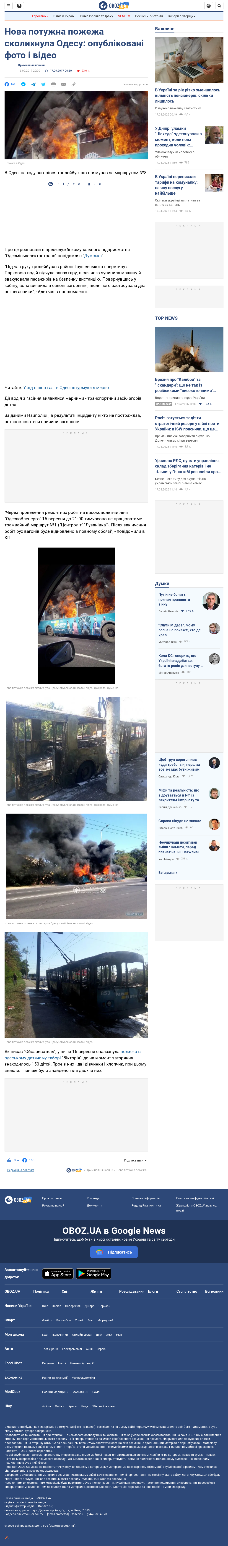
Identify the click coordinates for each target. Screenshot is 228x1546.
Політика (41, 1291)
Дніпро (89, 1306)
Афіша (46, 1406)
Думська (93, 255)
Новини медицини (55, 1392)
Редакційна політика (20, 1170)
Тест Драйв (50, 1349)
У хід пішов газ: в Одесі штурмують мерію (66, 387)
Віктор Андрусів (168, 672)
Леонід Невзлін (168, 611)
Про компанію (52, 1198)
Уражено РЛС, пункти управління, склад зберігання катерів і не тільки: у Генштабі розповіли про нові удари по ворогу (187, 466)
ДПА (99, 1334)
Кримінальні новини (31, 65)
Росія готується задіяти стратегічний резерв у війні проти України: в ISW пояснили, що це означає (187, 423)
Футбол (47, 1320)
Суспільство (186, 1291)
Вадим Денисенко (169, 807)
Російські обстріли (149, 16)
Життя (96, 1291)
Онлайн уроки (82, 1334)
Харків (56, 1306)
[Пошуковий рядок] (219, 5)
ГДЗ (45, 1334)
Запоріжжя (72, 1306)
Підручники (60, 1334)
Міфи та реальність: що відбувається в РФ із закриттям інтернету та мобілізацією (178, 795)
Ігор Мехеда (166, 859)
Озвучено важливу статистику (178, 108)
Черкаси (104, 1306)
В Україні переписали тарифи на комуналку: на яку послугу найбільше (176, 185)
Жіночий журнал (104, 1406)
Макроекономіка (83, 1377)
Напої (62, 1363)
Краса (72, 1406)
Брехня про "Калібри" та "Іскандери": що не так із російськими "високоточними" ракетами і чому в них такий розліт (189, 385)
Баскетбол (63, 1320)
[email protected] (58, 1514)
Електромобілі (72, 1349)
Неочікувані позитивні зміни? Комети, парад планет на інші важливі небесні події (178, 847)
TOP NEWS (166, 318)
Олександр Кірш (168, 776)
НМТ (119, 1334)
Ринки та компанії (54, 1377)
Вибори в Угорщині (182, 16)
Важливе (164, 28)
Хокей (79, 1320)
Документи (95, 1205)
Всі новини (214, 1291)
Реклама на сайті (54, 1205)
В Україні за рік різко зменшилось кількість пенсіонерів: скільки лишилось (187, 95)
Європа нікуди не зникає (179, 821)
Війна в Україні (64, 16)
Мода (84, 1406)
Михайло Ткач (167, 642)
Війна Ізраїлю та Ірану (96, 16)
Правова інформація (146, 1198)
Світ (65, 1291)
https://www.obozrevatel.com (155, 1426)
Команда (93, 1198)
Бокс (91, 1320)
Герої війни (40, 16)
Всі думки (166, 873)
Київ (45, 1306)
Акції (89, 1349)
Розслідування (132, 1291)
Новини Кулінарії (81, 1363)
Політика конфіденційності (195, 1198)
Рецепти (48, 1363)
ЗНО (109, 1334)
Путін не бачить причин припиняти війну (174, 599)
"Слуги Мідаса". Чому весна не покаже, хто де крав (179, 630)
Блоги (153, 1291)
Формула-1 (105, 1320)
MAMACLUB (80, 1392)
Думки (162, 583)
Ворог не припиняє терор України (180, 398)
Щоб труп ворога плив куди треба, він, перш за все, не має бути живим (179, 764)
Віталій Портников (170, 828)
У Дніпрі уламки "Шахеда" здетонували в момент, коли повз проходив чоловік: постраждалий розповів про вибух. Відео (178, 137)
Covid (95, 1392)
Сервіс (101, 1349)
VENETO (124, 16)
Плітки (59, 1406)
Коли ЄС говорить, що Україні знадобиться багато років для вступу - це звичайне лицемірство (180, 661)
